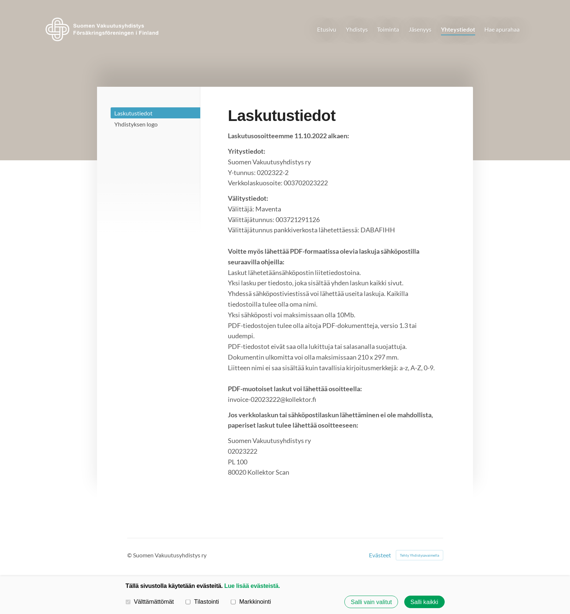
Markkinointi (251, 601)
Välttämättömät (150, 601)
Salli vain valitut (371, 602)
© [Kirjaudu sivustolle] (130, 554)
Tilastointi (202, 601)
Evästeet (380, 555)
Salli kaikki (424, 602)
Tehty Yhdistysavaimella (419, 555)
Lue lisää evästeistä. (252, 585)
